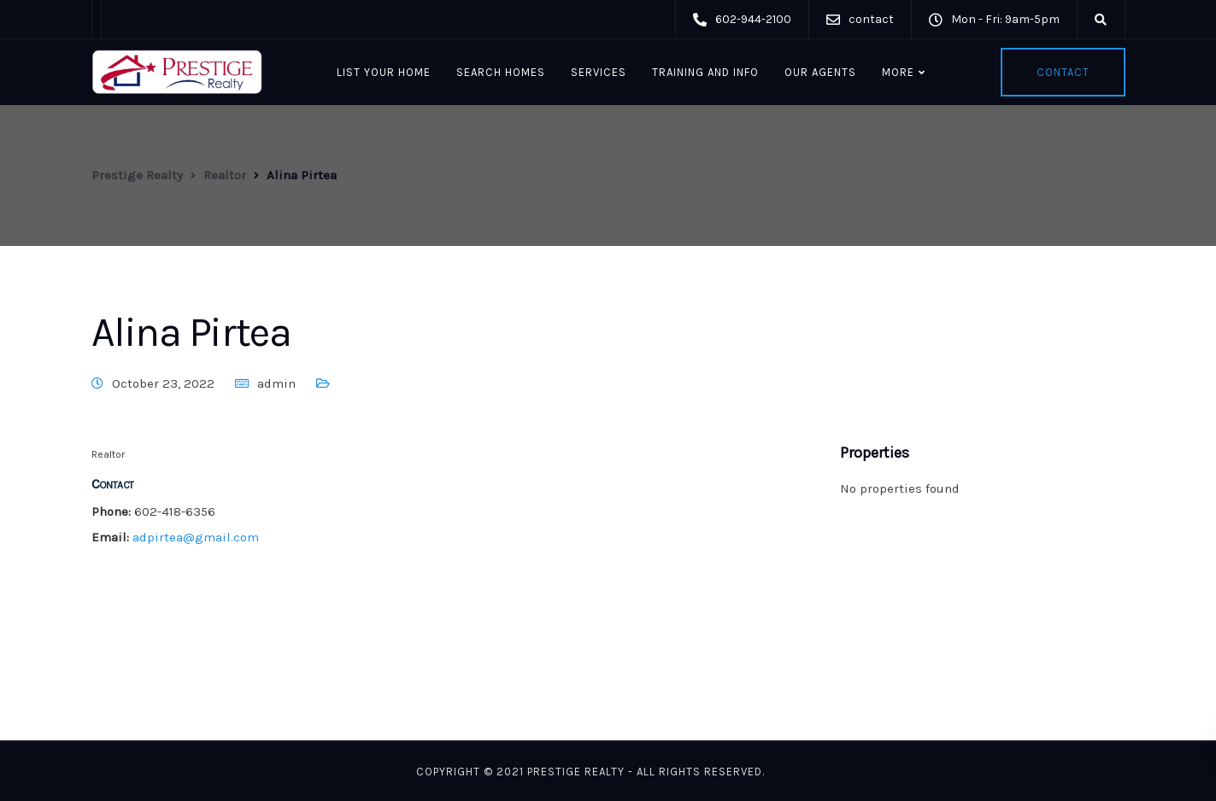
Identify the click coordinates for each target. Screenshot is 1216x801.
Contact (1063, 72)
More (898, 72)
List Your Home (384, 72)
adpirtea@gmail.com (195, 537)
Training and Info (705, 72)
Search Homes (500, 72)
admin (276, 383)
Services (598, 72)
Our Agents (820, 72)
